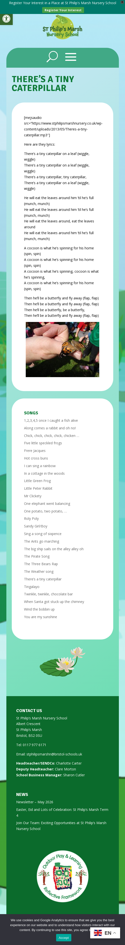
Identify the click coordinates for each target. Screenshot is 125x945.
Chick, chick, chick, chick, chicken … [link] (51, 432)
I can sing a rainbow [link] (40, 462)
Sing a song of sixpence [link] (43, 530)
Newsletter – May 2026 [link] (34, 798)
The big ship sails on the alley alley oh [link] (54, 545)
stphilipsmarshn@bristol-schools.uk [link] (54, 750)
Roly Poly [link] (31, 515)
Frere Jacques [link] (35, 447)
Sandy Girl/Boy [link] (35, 522)
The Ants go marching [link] (41, 538)
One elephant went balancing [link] (47, 500)
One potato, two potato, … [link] (45, 507)
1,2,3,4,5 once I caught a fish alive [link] (51, 417)
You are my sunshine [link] (40, 613)
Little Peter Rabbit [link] (38, 485)
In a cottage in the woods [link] (44, 470)
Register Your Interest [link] (63, 10)
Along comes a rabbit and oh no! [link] (50, 424)
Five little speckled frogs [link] (43, 439)
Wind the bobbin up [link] (39, 605)
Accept (64, 938)
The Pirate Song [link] (37, 553)
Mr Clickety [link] (32, 492)
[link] (6, 18)
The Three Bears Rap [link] (41, 560)
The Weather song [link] (38, 568)
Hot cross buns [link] (36, 454)
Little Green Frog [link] (37, 477)
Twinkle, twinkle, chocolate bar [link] (48, 590)
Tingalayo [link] (31, 583)
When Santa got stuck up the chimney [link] (54, 598)
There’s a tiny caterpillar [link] (43, 575)
